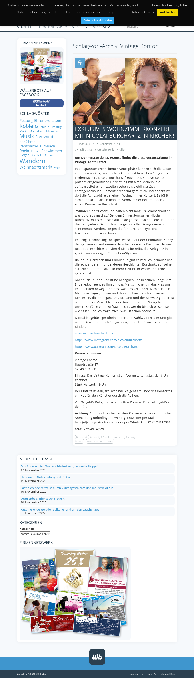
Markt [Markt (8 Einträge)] (24, 131)
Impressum (146, 674)
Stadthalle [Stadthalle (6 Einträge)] (37, 155)
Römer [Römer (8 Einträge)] (35, 151)
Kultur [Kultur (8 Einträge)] (44, 127)
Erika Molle (116, 149)
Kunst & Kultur (87, 144)
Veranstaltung (110, 144)
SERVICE (79, 27)
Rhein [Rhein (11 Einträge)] (24, 151)
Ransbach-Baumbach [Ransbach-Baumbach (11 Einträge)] (37, 146)
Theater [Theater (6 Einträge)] (49, 155)
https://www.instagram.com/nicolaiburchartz (108, 340)
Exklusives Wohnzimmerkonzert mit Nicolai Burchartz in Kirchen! (124, 132)
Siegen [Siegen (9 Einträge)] (25, 155)
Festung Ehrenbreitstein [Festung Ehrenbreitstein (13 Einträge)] (40, 120)
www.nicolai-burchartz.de (94, 333)
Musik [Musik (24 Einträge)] (27, 136)
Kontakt (134, 674)
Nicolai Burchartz (113, 437)
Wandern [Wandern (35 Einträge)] (33, 161)
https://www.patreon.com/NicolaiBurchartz (107, 346)
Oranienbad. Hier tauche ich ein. (43, 499)
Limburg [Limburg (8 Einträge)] (56, 127)
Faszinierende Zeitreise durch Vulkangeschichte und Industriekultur (67, 488)
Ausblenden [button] (167, 12)
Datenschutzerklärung (165, 674)
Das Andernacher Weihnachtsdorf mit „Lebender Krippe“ (59, 466)
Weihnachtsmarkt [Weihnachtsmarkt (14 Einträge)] (36, 167)
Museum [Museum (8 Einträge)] (52, 131)
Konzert (94, 437)
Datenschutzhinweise (98, 20)
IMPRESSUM (101, 27)
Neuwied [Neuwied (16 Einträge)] (44, 136)
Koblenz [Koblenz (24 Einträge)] (29, 126)
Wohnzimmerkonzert (100, 441)
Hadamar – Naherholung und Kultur (45, 477)
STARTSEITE (25, 27)
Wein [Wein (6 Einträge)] (57, 167)
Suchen (170, 26)
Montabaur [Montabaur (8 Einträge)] (36, 131)
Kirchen (81, 437)
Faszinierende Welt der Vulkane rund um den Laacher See (60, 509)
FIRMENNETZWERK (53, 27)
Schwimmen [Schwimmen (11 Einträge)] (52, 151)
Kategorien (27, 528)
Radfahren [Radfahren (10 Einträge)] (27, 142)
